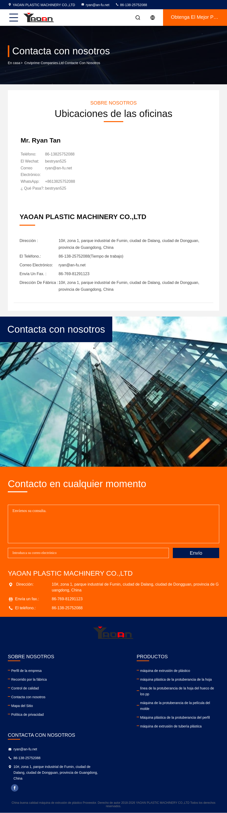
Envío (196, 553)
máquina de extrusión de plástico (165, 671)
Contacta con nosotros (28, 697)
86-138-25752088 (131, 5)
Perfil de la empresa (26, 671)
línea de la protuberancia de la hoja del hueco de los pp (177, 691)
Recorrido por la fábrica (29, 679)
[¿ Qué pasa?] (56, 188)
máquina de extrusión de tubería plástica (171, 726)
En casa (14, 63)
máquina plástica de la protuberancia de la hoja (176, 679)
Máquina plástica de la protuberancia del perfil (175, 717)
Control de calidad (25, 688)
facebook (15, 788)
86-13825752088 (60, 155)
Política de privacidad (27, 714)
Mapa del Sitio (22, 706)
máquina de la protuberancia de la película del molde (175, 706)
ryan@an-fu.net (95, 5)
